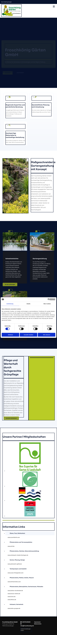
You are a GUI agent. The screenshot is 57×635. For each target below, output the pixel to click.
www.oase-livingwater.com (15, 573)
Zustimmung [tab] (10, 303)
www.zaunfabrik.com (14, 537)
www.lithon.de (12, 599)
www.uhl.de (11, 546)
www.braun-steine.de (14, 593)
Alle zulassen (46, 334)
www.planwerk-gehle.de (15, 564)
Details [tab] (28, 303)
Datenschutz (37, 624)
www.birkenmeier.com (14, 581)
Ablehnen (10, 334)
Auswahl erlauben (28, 334)
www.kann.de (11, 596)
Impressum (37, 622)
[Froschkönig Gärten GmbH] (11, 16)
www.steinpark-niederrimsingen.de (18, 555)
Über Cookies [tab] (47, 303)
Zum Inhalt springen (6, 2)
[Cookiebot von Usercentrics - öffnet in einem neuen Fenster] (48, 299)
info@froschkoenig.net (27, 625)
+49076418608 (26, 622)
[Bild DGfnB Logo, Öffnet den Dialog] (30, 500)
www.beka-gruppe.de (14, 608)
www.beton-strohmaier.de (15, 590)
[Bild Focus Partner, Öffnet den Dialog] (30, 516)
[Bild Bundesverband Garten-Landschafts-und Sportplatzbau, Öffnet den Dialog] (30, 471)
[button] (10, 284)
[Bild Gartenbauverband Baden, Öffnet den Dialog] (30, 486)
